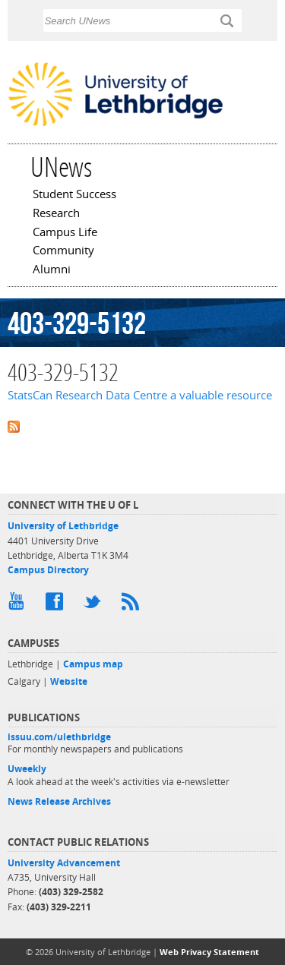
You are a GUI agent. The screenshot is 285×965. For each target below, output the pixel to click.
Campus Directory (48, 570)
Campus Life (65, 233)
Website (68, 681)
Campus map (93, 664)
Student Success (74, 195)
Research (56, 214)
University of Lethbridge (63, 525)
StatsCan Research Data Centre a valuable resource (140, 395)
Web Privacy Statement (209, 951)
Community (63, 251)
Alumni (52, 270)
